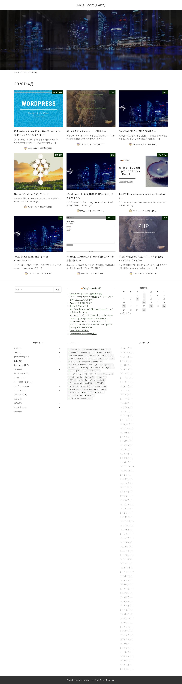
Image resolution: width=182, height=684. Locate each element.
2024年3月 (124, 411)
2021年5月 (124, 546)
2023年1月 (124, 462)
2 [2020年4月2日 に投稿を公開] (144, 295)
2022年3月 (124, 504)
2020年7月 (124, 589)
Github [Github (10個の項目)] (74, 371)
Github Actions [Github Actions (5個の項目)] (91, 371)
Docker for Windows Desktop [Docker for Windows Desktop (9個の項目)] (83, 365)
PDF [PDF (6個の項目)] (73, 380)
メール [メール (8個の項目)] (90, 395)
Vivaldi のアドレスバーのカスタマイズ (86, 294)
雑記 (16, 411)
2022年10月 (125, 475)
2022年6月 (124, 492)
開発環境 (17, 407)
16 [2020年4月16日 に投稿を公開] (144, 302)
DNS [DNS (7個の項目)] (73, 361)
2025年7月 (124, 356)
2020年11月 (125, 572)
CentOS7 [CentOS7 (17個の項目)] (93, 355)
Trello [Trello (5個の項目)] (74, 386)
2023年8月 (124, 437)
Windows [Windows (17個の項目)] (75, 389)
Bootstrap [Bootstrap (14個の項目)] (88, 352)
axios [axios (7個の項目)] (105, 349)
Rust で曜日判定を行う (79, 330)
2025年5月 (124, 361)
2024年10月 (125, 382)
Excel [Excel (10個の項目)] (74, 368)
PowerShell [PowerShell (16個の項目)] (97, 380)
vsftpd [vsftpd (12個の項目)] (101, 386)
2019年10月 (125, 627)
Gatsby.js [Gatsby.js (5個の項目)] (97, 368)
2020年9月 (124, 580)
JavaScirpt (19, 356)
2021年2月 (124, 559)
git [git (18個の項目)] (110, 368)
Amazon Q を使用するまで (81, 303)
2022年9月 (124, 479)
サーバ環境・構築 (21, 382)
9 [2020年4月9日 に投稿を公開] (144, 299)
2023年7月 (124, 441)
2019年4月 (124, 652)
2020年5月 (124, 597)
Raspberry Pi (20, 365)
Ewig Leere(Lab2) (91, 5)
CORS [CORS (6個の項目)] (109, 358)
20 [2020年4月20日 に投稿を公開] (124, 306)
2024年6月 (124, 399)
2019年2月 (124, 660)
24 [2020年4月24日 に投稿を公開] (151, 306)
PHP (16, 361)
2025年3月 (124, 369)
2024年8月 (124, 390)
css (15, 352)
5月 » (128, 313)
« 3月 (122, 313)
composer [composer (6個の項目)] (96, 358)
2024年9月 (124, 386)
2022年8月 (124, 483)
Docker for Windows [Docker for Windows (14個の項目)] (91, 361)
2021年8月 (124, 534)
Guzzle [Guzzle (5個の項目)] (95, 374)
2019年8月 (124, 635)
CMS (16, 348)
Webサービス (19, 373)
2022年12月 (125, 466)
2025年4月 (124, 365)
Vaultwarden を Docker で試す (83, 333)
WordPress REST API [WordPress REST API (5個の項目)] (96, 389)
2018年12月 (125, 669)
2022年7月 (124, 487)
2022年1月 (124, 513)
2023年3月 (124, 454)
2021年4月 (124, 551)
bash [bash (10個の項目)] (74, 352)
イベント (17, 378)
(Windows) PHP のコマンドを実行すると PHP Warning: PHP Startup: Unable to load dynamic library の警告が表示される (91, 324)
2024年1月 (124, 420)
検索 (57, 289)
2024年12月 (125, 373)
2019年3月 (124, 656)
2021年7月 (124, 538)
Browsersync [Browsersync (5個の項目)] (77, 355)
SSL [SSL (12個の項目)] (100, 383)
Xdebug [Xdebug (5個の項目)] (87, 392)
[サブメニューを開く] (60, 348)
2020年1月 (124, 614)
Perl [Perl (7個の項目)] (84, 380)
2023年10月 (125, 428)
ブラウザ (17, 390)
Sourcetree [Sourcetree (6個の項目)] (76, 383)
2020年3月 (124, 605)
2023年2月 (124, 458)
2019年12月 (125, 618)
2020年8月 (124, 584)
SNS (16, 369)
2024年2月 (124, 416)
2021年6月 (124, 542)
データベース (19, 386)
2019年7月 (124, 639)
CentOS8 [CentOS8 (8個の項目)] (108, 355)
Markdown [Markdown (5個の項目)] (76, 377)
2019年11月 (125, 622)
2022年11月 (125, 470)
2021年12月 (125, 517)
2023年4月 (124, 449)
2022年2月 (124, 508)
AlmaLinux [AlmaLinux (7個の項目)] (92, 349)
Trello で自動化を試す (79, 306)
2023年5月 (124, 445)
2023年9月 (124, 432)
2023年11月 (125, 424)
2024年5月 (124, 403)
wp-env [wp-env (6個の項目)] (74, 392)
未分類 (16, 399)
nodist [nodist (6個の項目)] (90, 377)
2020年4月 (124, 601)
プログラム (18, 394)
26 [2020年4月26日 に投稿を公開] (164, 306)
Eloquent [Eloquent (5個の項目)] (107, 365)
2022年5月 (124, 496)
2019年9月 (124, 631)
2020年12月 (125, 567)
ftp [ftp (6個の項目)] (85, 368)
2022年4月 (124, 500)
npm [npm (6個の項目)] (102, 377)
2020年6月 (124, 593)
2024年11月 (125, 378)
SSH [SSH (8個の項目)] (89, 383)
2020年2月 (124, 610)
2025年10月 (125, 352)
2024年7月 (124, 394)
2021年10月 (125, 525)
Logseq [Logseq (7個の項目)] (108, 374)
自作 (16, 403)
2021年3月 (124, 555)
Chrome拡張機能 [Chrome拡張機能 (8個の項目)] (78, 358)
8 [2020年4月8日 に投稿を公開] (137, 299)
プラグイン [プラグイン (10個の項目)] (76, 395)
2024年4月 (124, 407)
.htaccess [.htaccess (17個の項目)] (75, 349)
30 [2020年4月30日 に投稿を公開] (144, 310)
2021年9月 (124, 529)
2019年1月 (124, 664)
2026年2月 (124, 348)
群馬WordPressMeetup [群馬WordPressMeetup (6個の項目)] (80, 398)
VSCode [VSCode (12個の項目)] (87, 386)
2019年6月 (124, 643)
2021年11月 (125, 521)
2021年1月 (124, 563)
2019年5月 (124, 648)
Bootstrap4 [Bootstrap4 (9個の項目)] (105, 352)
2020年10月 (125, 576)
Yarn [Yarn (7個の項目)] (100, 392)
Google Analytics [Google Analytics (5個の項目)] (78, 374)
